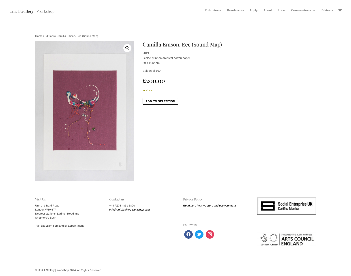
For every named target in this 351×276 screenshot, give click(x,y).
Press (281, 10)
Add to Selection (160, 101)
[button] (127, 48)
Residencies (235, 10)
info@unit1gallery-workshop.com (129, 209)
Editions (327, 10)
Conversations (301, 10)
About (267, 10)
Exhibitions (213, 10)
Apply (254, 10)
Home (39, 36)
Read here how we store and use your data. (210, 205)
